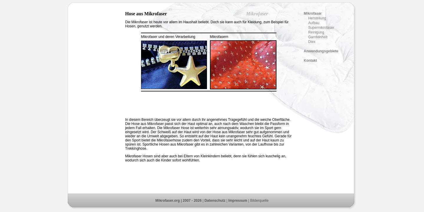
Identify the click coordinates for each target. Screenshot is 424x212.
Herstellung (317, 18)
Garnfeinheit (317, 37)
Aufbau (313, 23)
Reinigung (316, 32)
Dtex (312, 42)
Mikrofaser (313, 13)
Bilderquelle (259, 200)
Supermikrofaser (321, 28)
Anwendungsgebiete (321, 51)
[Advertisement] (97, 99)
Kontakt (310, 61)
